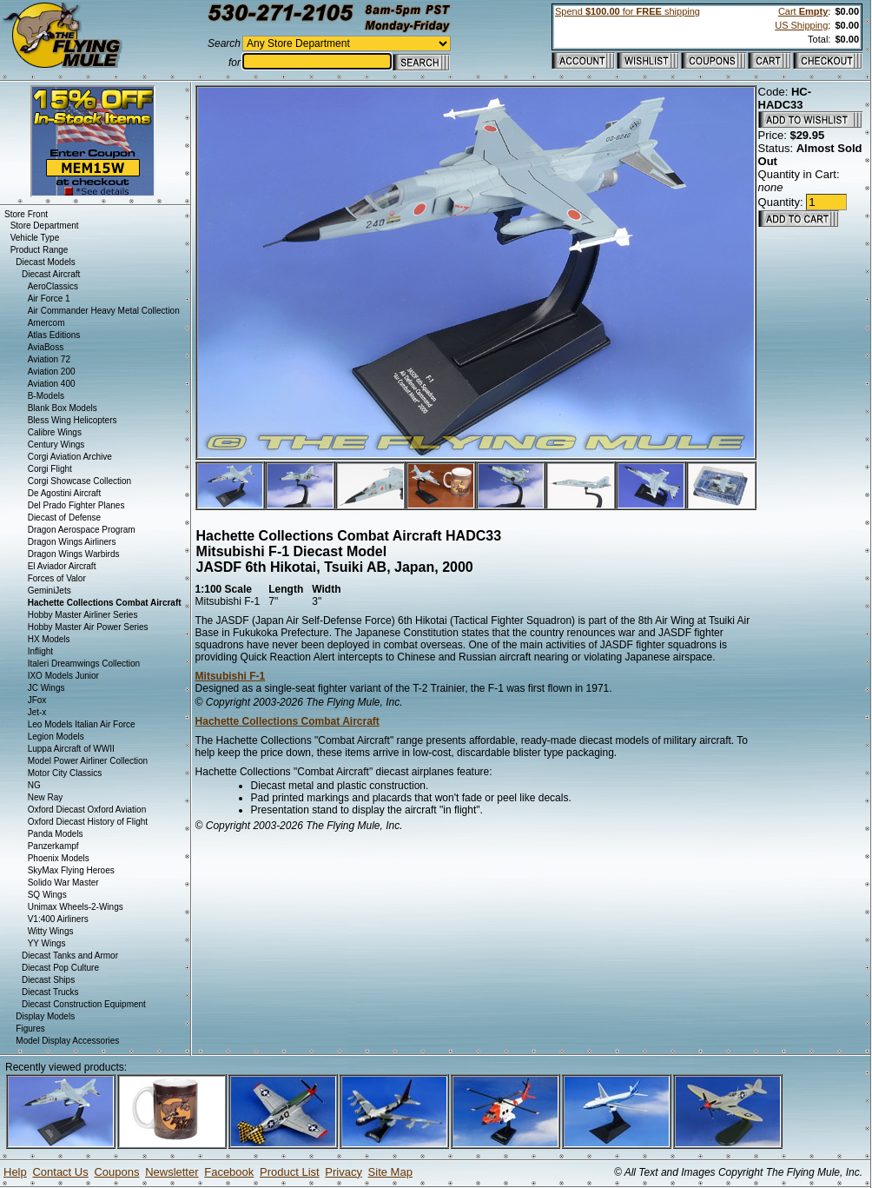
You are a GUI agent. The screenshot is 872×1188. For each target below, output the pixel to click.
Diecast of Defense (65, 517)
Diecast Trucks (50, 992)
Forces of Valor (57, 578)
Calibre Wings (55, 432)
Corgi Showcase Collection (80, 481)
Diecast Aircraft (51, 274)
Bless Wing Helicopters (72, 420)
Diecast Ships (48, 980)
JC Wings (46, 688)
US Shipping (801, 25)
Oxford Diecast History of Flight (88, 821)
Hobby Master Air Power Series (88, 627)
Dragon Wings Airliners (72, 542)
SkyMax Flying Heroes (71, 870)
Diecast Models (45, 262)
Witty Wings (51, 931)
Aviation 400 (52, 383)
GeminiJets (49, 590)
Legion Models (56, 736)
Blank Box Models (62, 408)
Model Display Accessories (67, 1040)
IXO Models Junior (63, 675)
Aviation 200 (52, 371)
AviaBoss (46, 347)
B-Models (46, 396)
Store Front (26, 214)
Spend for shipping (627, 11)
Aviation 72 (49, 359)
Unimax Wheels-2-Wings (75, 907)
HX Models (49, 639)
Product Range (39, 250)
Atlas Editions (54, 335)
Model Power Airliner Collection (88, 761)
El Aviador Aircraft (62, 566)
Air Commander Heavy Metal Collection (104, 310)
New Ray (45, 797)
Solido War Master (63, 882)
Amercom (46, 323)
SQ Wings (47, 894)
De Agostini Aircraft (64, 493)
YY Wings (47, 943)
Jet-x (37, 712)
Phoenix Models (58, 858)
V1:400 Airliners (58, 919)
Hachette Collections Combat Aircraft (287, 721)
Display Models (45, 1016)
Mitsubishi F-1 (230, 676)
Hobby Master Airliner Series (83, 615)
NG (34, 785)
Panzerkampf (53, 846)
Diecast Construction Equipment (84, 1004)
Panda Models (55, 834)
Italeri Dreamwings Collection (84, 663)
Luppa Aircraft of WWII (71, 748)
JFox (37, 700)
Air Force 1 (49, 298)
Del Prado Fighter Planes (76, 505)
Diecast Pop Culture (60, 967)
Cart (803, 11)
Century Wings (56, 444)
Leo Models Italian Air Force (81, 724)
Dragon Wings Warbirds (74, 554)
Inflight (40, 651)
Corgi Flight (50, 469)
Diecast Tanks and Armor (70, 955)
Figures (30, 1028)
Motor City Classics (65, 773)
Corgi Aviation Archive (70, 456)
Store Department (44, 225)
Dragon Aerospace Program (81, 529)
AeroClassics (53, 286)
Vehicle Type (35, 237)
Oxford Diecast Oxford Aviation (87, 809)
